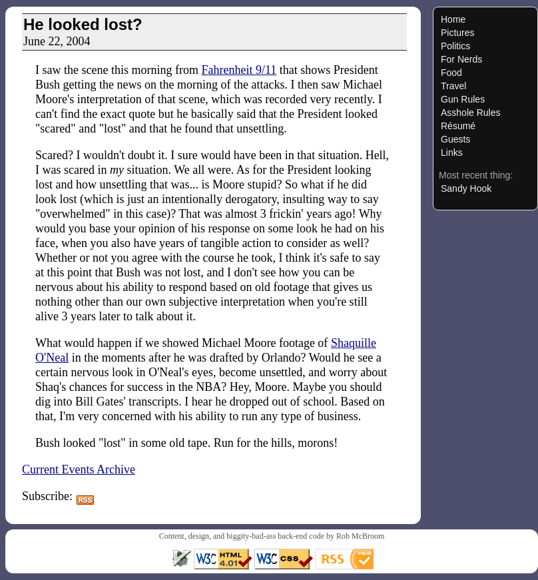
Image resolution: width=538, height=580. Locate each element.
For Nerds (461, 59)
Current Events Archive (78, 469)
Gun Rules (463, 99)
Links (452, 152)
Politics (455, 46)
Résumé (458, 126)
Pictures (458, 32)
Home (453, 19)
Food (451, 72)
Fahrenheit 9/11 (238, 70)
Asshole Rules (471, 112)
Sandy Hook (466, 188)
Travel (453, 86)
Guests (455, 139)
